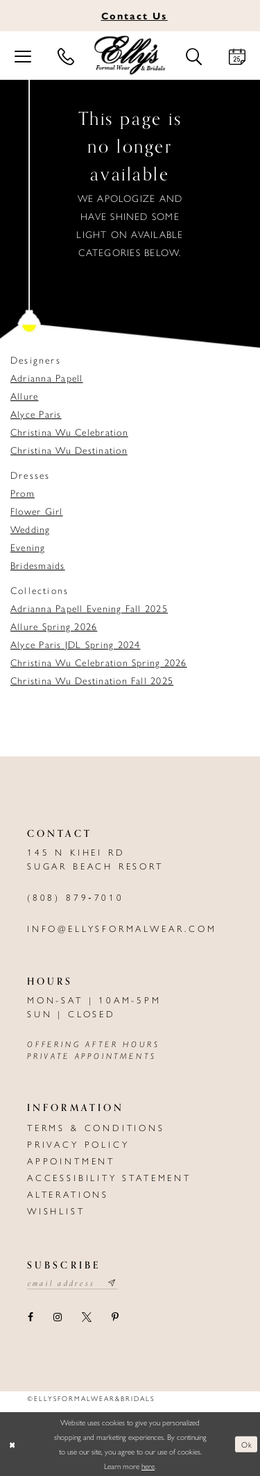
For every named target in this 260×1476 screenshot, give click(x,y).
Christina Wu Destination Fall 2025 (91, 680)
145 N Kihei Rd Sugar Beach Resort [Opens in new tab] (95, 858)
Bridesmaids (37, 565)
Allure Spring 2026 (53, 626)
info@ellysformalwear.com (122, 928)
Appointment (71, 1160)
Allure (24, 395)
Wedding (30, 529)
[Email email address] (72, 1283)
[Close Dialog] (12, 1444)
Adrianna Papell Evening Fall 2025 (89, 608)
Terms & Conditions (96, 1127)
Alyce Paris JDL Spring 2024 (75, 644)
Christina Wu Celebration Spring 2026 (98, 662)
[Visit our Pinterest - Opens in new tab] (115, 1317)
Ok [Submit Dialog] (246, 1443)
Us (134, 15)
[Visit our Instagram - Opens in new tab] (57, 1317)
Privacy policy (78, 1144)
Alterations (68, 1194)
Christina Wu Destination (69, 450)
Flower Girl (36, 511)
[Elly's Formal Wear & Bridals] (130, 55)
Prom (22, 493)
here (148, 1465)
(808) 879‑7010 (75, 897)
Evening (28, 547)
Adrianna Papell (46, 377)
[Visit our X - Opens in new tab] (86, 1317)
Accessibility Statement (109, 1177)
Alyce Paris (36, 414)
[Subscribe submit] (112, 1283)
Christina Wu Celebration (69, 432)
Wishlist (56, 1210)
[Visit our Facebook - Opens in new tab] (30, 1317)
